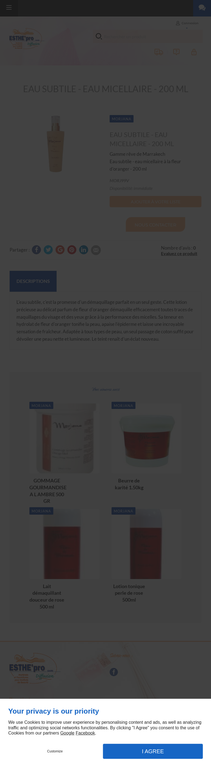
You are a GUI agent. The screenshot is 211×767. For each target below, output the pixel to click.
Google (67, 733)
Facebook (85, 733)
